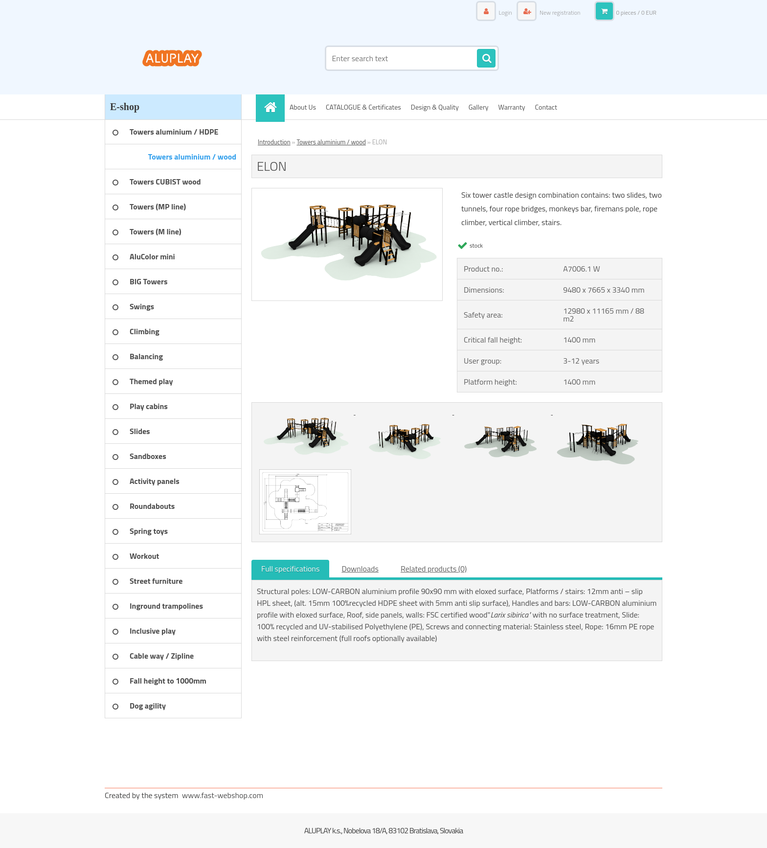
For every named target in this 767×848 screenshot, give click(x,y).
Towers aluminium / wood (331, 142)
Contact (546, 107)
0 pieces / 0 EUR (636, 12)
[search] (486, 58)
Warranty (511, 107)
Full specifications (290, 568)
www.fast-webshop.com (222, 795)
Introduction (274, 142)
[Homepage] (273, 106)
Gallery (479, 107)
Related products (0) (434, 568)
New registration (559, 12)
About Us (303, 107)
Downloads (360, 568)
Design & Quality (435, 107)
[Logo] (172, 58)
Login (505, 12)
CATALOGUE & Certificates (363, 107)
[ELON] (347, 192)
